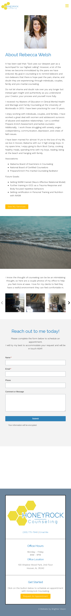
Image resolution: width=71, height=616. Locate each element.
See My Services (17, 207)
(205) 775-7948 (30, 532)
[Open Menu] (67, 6)
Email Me (43, 532)
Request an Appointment (35, 596)
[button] (69, 302)
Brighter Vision (59, 609)
